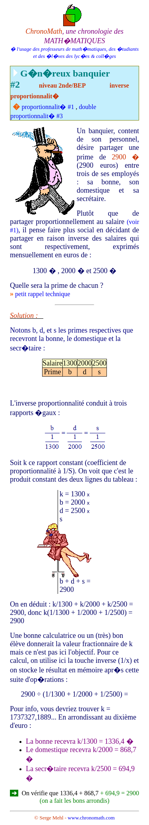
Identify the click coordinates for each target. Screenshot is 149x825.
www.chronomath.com (91, 818)
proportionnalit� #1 (48, 106)
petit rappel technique (42, 294)
